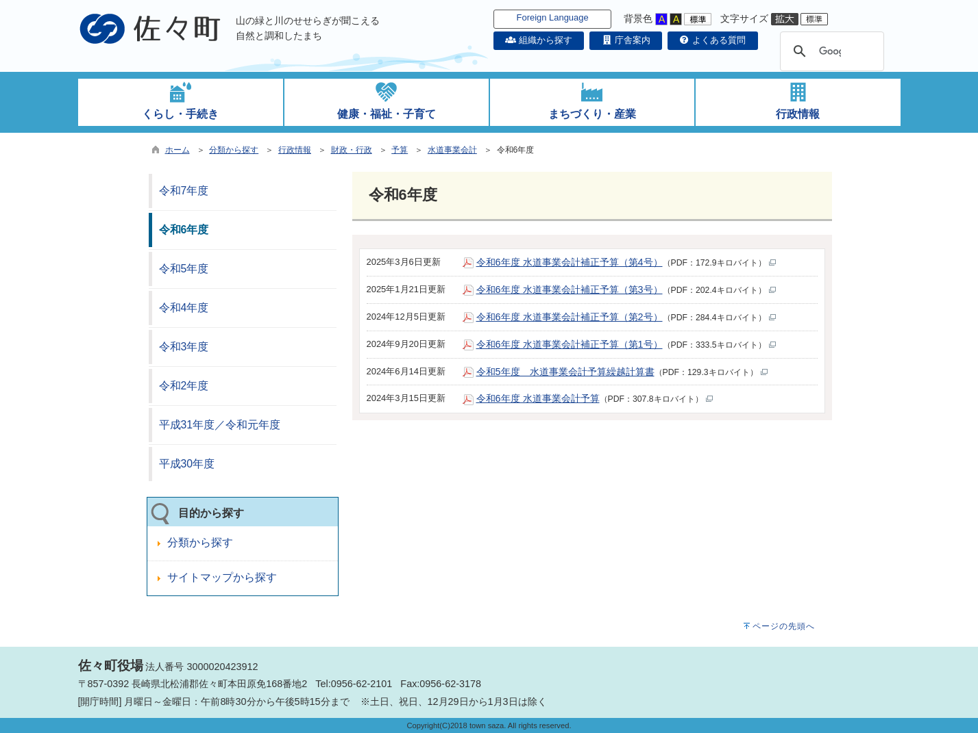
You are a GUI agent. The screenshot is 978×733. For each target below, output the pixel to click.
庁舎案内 (625, 40)
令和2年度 (184, 385)
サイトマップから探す (222, 577)
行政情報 (294, 150)
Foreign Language (553, 17)
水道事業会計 (452, 150)
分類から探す (233, 150)
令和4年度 (184, 307)
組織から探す (538, 40)
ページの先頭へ (784, 626)
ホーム (177, 150)
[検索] (830, 51)
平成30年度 (187, 464)
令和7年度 (184, 190)
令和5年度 (184, 268)
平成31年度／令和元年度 (220, 424)
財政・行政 (351, 150)
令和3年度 (184, 346)
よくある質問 (712, 40)
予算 (399, 150)
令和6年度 (184, 229)
